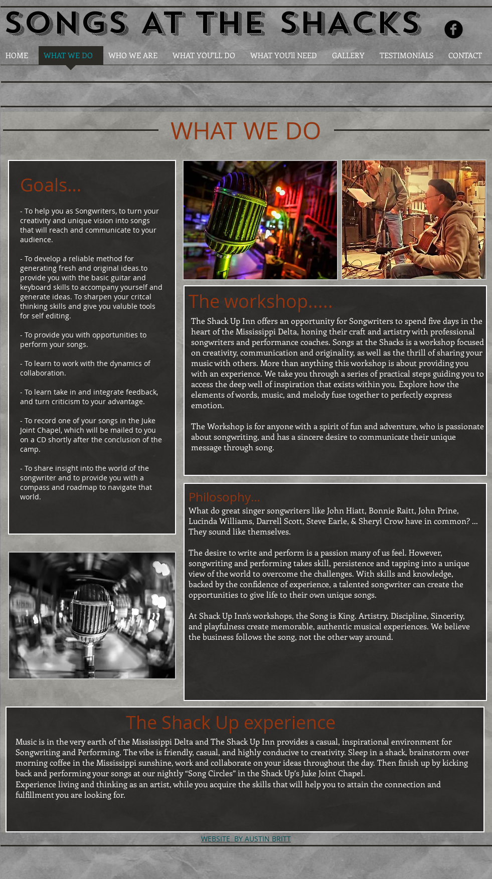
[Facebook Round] (453, 29)
